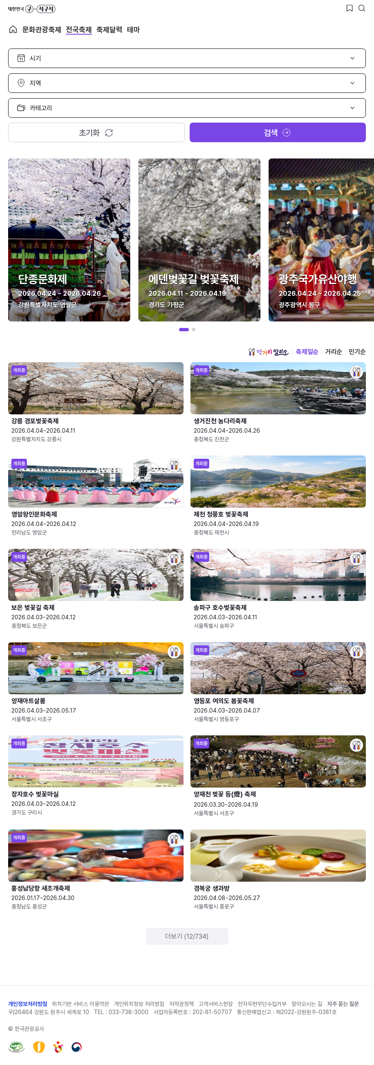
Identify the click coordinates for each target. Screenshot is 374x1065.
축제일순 (307, 352)
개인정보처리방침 (27, 1004)
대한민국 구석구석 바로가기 (31, 9)
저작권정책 (181, 1004)
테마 (133, 29)
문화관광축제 (41, 29)
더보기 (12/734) (187, 936)
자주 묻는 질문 (343, 1004)
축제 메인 (13, 29)
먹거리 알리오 (268, 352)
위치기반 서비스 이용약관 (80, 1004)
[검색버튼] (362, 8)
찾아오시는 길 (306, 1004)
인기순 (357, 352)
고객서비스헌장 (216, 1004)
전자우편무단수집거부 (262, 1004)
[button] (184, 329)
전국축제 (79, 29)
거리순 (333, 352)
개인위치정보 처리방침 (139, 1004)
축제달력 (109, 29)
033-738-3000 (129, 1012)
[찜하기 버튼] (350, 8)
